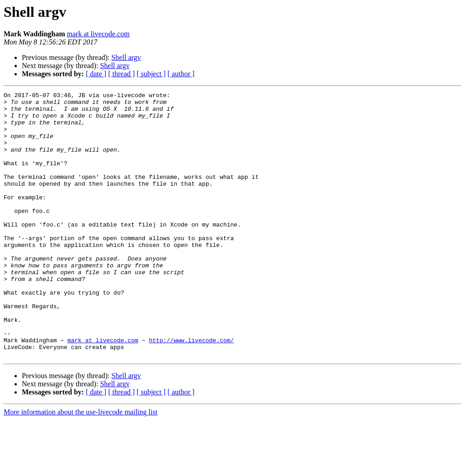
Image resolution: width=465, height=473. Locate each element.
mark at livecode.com (98, 34)
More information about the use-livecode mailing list (81, 465)
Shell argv (126, 57)
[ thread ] (121, 74)
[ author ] (181, 74)
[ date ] (96, 74)
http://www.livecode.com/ (191, 390)
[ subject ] (151, 74)
